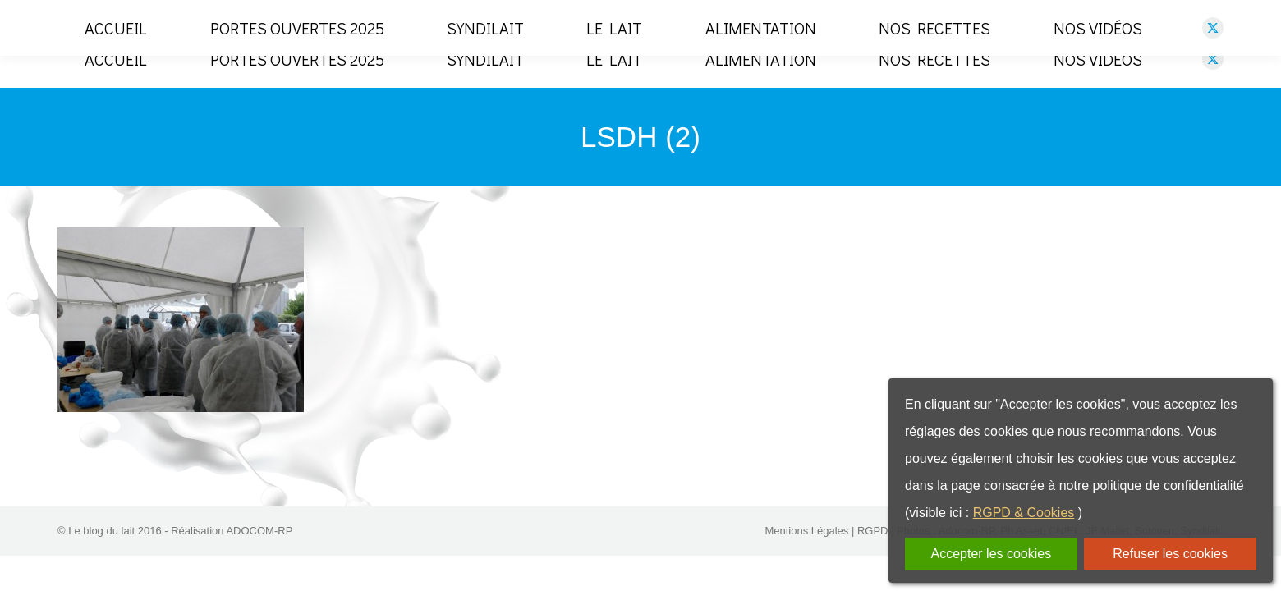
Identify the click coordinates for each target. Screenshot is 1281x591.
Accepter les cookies (990, 554)
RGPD (872, 554)
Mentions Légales (806, 554)
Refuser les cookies (1170, 554)
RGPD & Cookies (1024, 513)
